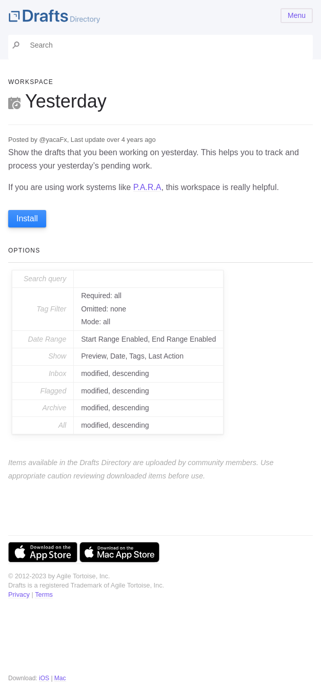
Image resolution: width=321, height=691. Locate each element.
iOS (44, 678)
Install (27, 218)
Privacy (19, 594)
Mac (60, 678)
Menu (297, 15)
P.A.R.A (147, 187)
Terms (44, 594)
